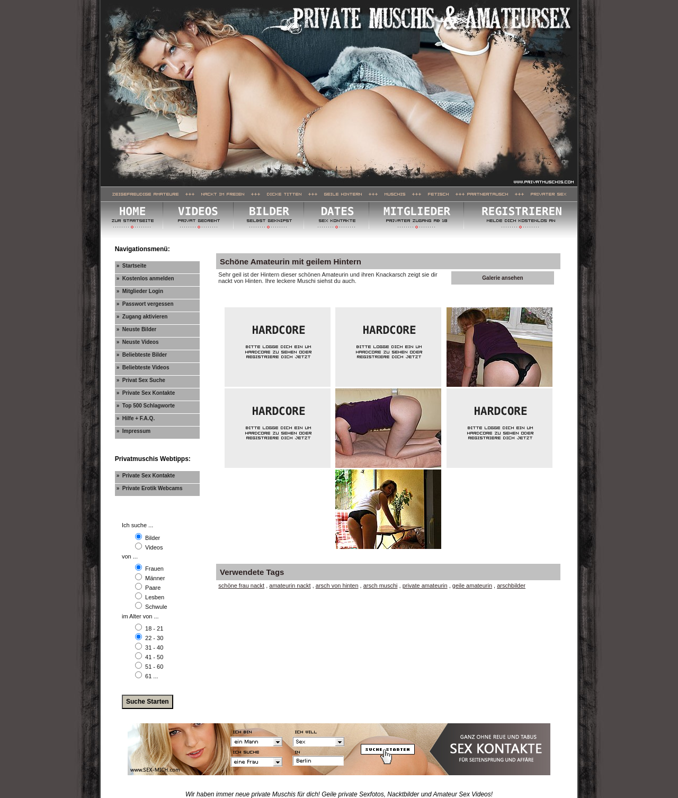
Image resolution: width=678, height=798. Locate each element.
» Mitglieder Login (140, 291)
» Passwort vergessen (145, 304)
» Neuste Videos (138, 342)
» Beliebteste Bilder (142, 355)
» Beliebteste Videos (143, 367)
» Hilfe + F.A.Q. (136, 418)
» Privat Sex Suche (141, 380)
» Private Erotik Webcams (150, 488)
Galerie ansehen (502, 278)
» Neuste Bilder (137, 329)
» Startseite (132, 266)
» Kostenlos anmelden (145, 278)
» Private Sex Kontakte (146, 393)
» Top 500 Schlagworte (146, 406)
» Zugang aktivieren (142, 317)
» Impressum (133, 431)
